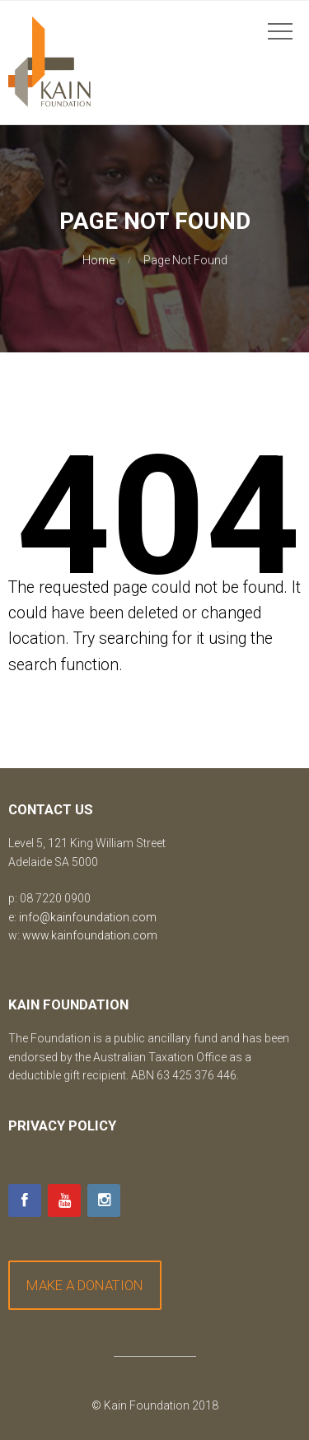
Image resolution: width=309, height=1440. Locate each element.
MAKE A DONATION (84, 1285)
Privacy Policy (62, 1125)
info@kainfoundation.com (88, 917)
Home (98, 260)
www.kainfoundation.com (89, 935)
